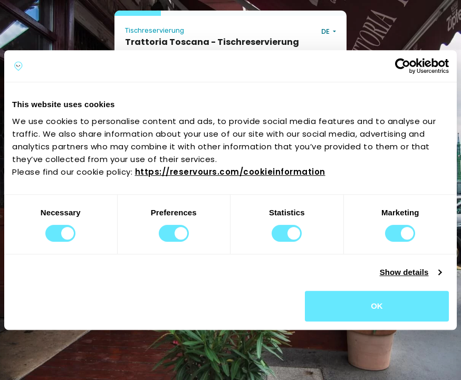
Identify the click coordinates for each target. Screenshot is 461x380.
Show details (404, 272)
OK (377, 305)
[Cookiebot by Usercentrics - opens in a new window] (403, 66)
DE (326, 31)
